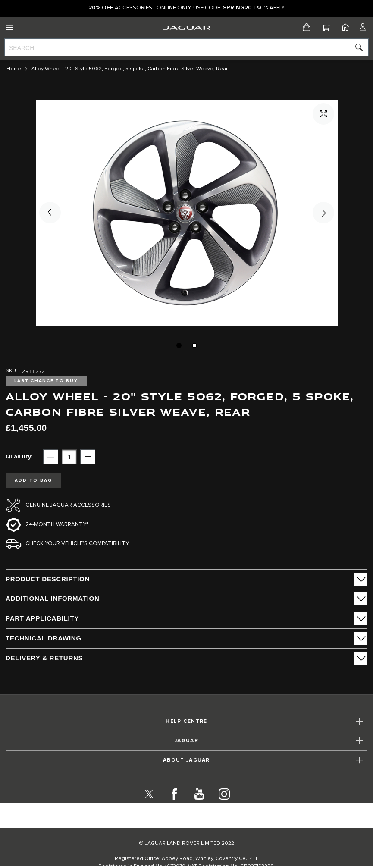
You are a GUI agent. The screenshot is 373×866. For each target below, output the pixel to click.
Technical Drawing (43, 638)
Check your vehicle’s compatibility (77, 543)
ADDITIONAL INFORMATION (53, 598)
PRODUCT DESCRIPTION (48, 579)
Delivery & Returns (44, 658)
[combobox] (186, 47)
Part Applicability (42, 618)
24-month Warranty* (56, 524)
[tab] (186, 579)
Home (13, 69)
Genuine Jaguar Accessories (68, 505)
